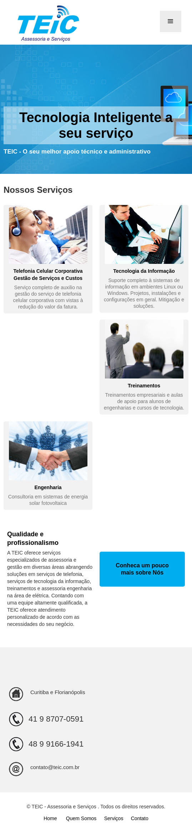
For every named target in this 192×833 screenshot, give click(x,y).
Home (51, 818)
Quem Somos (81, 818)
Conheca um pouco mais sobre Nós (142, 569)
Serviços (113, 818)
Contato (139, 818)
